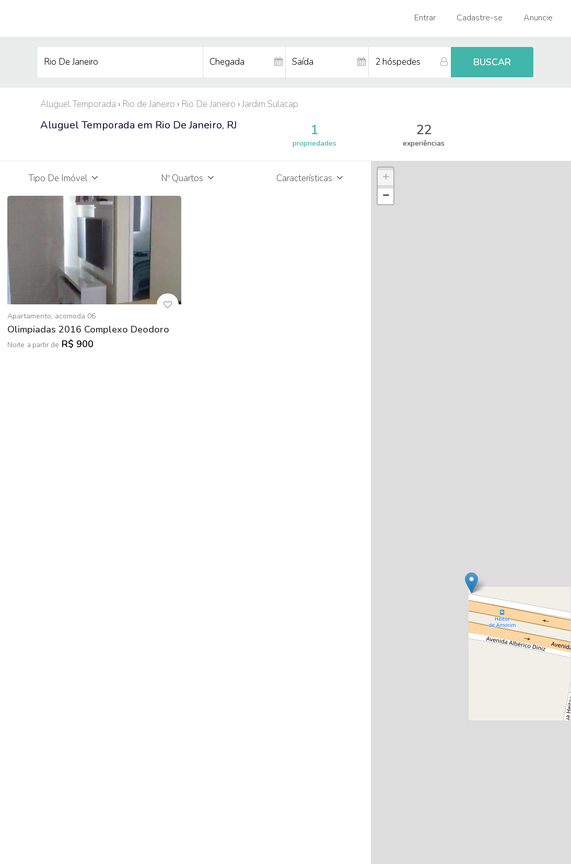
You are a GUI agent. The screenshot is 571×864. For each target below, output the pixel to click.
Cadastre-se (480, 17)
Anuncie (538, 17)
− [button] (385, 196)
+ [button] (385, 178)
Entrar (425, 17)
